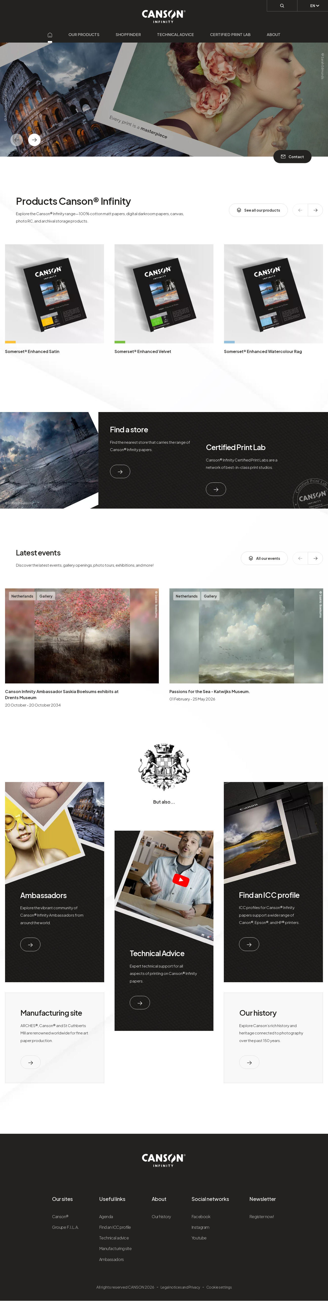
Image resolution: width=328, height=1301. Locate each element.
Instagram (200, 1227)
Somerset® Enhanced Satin (32, 351)
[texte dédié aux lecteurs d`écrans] (34, 140)
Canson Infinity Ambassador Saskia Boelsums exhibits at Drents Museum (62, 694)
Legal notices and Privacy (180, 1287)
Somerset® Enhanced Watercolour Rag (263, 351)
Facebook (200, 1216)
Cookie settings (219, 1287)
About (273, 34)
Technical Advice (157, 953)
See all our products (258, 210)
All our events (264, 558)
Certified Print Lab (230, 34)
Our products (84, 34)
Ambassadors (43, 895)
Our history (257, 1012)
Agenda (106, 1216)
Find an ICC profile (269, 894)
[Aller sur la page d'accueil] (50, 34)
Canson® (60, 1216)
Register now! (261, 1216)
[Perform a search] (282, 5)
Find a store (129, 429)
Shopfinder (128, 34)
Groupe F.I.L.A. (65, 1227)
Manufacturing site (51, 1012)
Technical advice (175, 34)
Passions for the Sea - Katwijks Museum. (209, 691)
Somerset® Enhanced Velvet (143, 351)
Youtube (199, 1237)
